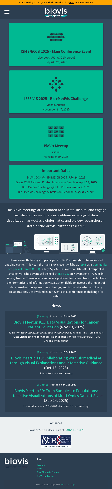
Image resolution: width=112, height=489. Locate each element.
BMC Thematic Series (48, 472)
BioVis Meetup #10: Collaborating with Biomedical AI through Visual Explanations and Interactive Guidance (56, 360)
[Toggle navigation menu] (7, 12)
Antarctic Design (68, 484)
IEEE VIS (63, 274)
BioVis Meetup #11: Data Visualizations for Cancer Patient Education (56, 325)
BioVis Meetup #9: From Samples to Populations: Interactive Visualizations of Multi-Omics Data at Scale (56, 393)
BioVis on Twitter (45, 475)
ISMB (83, 264)
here (71, 2)
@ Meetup (42, 316)
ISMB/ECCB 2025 (74, 430)
